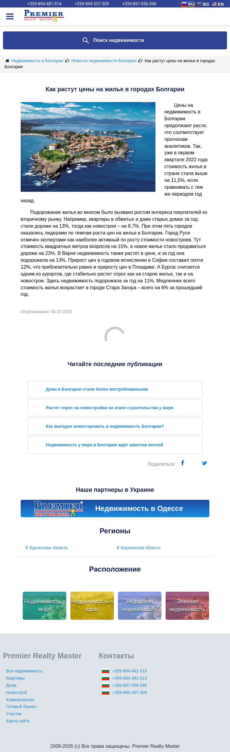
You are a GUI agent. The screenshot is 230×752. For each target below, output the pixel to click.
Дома (11, 685)
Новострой (16, 692)
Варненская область (138, 547)
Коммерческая (20, 699)
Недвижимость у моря (44, 605)
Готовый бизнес (21, 706)
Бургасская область (46, 547)
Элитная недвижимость (187, 605)
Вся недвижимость (24, 671)
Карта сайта (17, 720)
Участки (13, 713)
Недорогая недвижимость (140, 605)
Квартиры (15, 678)
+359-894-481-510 (129, 671)
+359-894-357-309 (129, 692)
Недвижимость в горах (92, 605)
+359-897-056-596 (129, 685)
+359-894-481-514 (129, 678)
